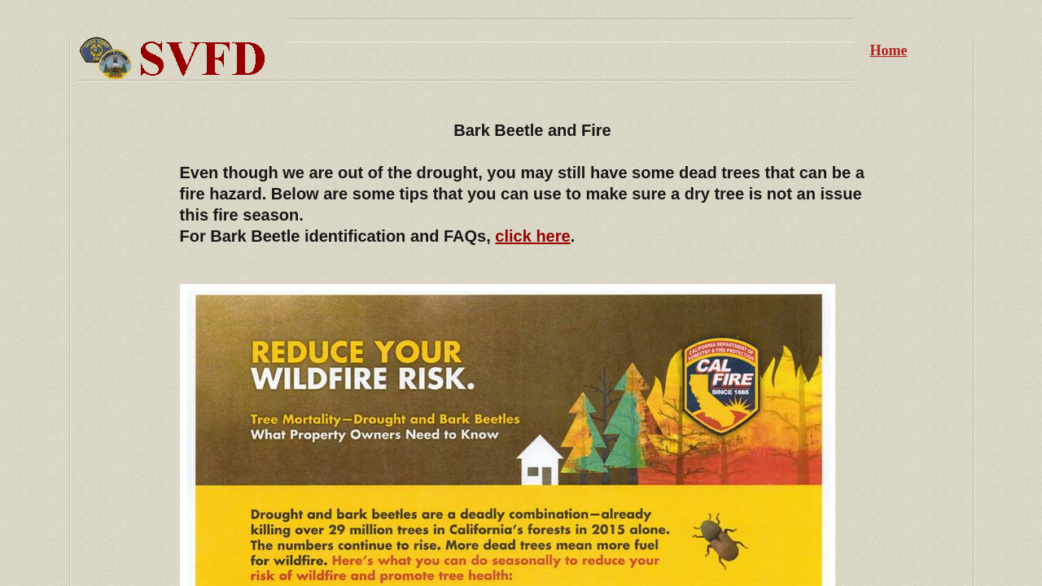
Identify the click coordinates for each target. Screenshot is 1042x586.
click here (532, 236)
